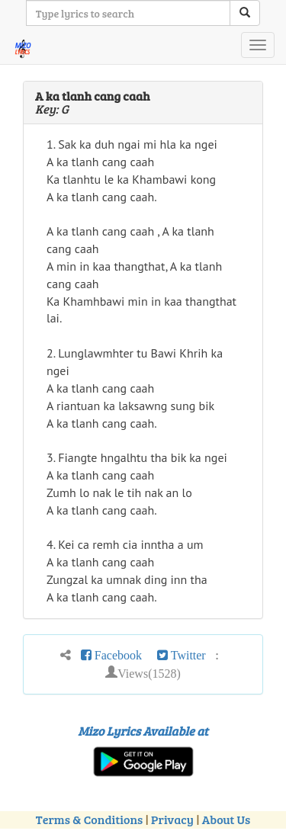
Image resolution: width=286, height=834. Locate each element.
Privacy (172, 819)
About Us (226, 819)
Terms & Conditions (89, 819)
